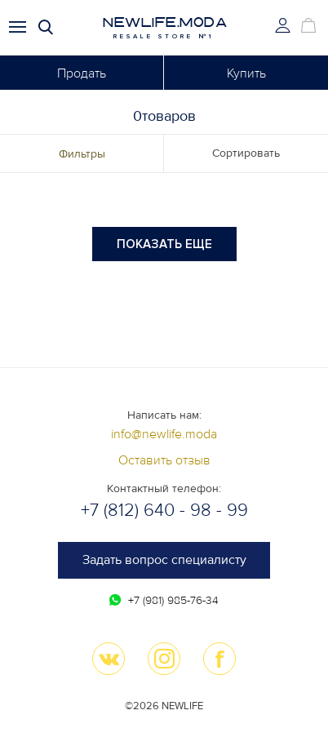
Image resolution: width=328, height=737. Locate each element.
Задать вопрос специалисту (164, 560)
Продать (81, 73)
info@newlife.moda (164, 434)
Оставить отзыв (164, 460)
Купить (246, 73)
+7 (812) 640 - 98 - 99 (164, 510)
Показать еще (164, 244)
